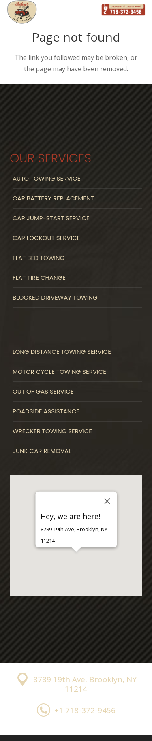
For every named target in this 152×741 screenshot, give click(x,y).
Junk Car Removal (42, 451)
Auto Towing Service (46, 178)
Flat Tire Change (39, 277)
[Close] (107, 501)
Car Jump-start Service (51, 218)
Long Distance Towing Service (62, 351)
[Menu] (82, 10)
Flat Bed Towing (38, 257)
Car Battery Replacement (53, 198)
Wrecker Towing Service (52, 431)
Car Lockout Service (46, 238)
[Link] (123, 10)
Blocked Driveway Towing (55, 297)
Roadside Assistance (46, 411)
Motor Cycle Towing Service (59, 371)
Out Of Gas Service (43, 391)
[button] (76, 566)
